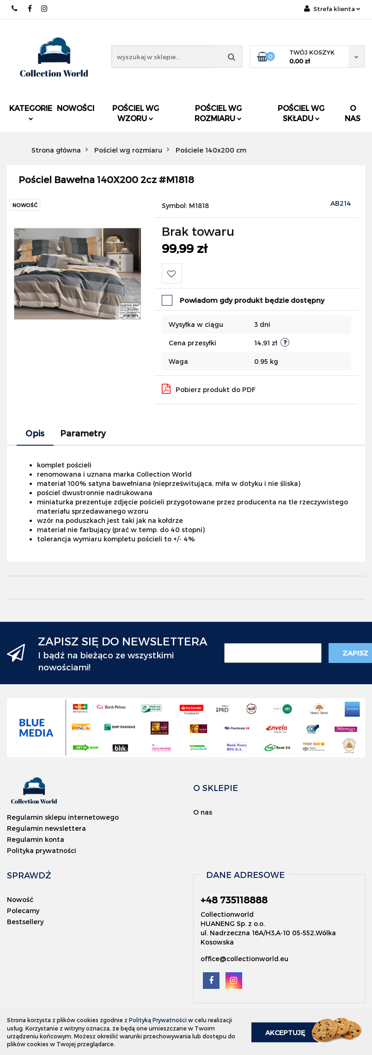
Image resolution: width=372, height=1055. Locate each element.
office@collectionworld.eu (244, 959)
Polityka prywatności (41, 850)
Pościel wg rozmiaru (218, 113)
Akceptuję (285, 1032)
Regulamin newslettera (46, 828)
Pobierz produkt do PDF (209, 389)
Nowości (75, 108)
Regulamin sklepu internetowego (63, 817)
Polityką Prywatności (158, 1020)
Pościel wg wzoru (135, 113)
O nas (352, 113)
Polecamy (23, 910)
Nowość (20, 899)
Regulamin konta (35, 839)
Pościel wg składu (301, 113)
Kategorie (30, 112)
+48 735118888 (15, 8)
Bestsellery (25, 922)
